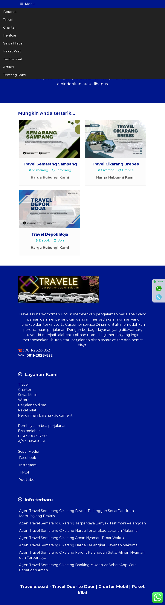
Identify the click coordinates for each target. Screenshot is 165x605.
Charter (9, 27)
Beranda (10, 12)
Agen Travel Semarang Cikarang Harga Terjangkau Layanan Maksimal (79, 531)
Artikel (8, 67)
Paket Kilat (12, 51)
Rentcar (10, 35)
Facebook (27, 458)
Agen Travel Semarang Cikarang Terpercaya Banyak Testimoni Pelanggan (82, 523)
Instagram (28, 465)
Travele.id (27, 314)
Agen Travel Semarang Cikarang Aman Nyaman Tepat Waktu (71, 538)
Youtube (26, 480)
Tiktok (24, 472)
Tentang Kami (14, 75)
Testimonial (12, 59)
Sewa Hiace (13, 43)
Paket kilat (27, 410)
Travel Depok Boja (49, 234)
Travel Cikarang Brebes (115, 164)
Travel (8, 20)
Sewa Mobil (28, 395)
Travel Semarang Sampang (50, 164)
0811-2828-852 (37, 350)
